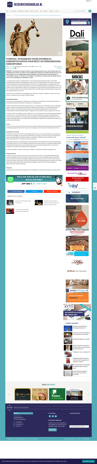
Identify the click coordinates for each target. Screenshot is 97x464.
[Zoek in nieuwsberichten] (81, 11)
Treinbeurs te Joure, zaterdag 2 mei (81, 359)
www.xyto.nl (18, 445)
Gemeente (27, 11)
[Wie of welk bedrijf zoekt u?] (79, 22)
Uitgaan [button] (45, 11)
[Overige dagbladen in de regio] (79, 438)
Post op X (34, 191)
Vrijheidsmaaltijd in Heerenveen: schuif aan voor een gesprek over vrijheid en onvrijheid (81, 368)
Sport (41, 11)
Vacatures (51, 11)
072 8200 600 (18, 441)
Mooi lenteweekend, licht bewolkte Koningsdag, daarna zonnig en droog (81, 381)
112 (10, 11)
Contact (56, 11)
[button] (7, 417)
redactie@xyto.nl (19, 443)
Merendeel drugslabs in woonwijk (81, 339)
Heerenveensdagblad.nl (28, 4)
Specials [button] (36, 11)
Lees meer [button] (63, 461)
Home (8, 15)
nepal (40, 66)
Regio (32, 11)
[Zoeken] (90, 11)
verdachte (36, 66)
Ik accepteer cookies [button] (88, 461)
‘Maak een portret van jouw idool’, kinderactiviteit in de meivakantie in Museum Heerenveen (81, 347)
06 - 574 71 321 (40, 184)
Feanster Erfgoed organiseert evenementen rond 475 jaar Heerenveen (80, 391)
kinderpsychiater (10, 68)
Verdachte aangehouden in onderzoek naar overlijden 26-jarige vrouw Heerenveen (51, 202)
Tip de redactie (52, 191)
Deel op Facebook (16, 191)
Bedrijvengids (21, 11)
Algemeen (14, 11)
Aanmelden (52, 449)
